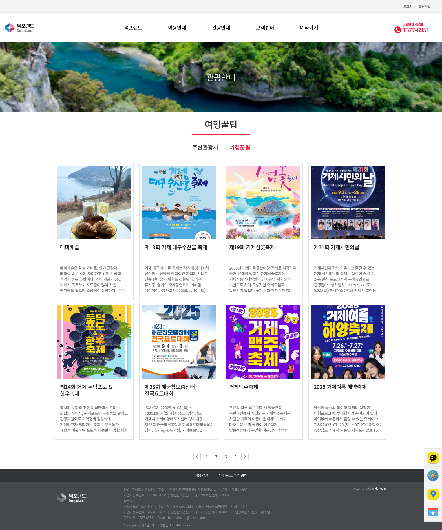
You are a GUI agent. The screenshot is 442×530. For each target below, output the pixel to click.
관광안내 (221, 27)
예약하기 (309, 27)
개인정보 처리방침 (233, 475)
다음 (245, 456)
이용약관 (202, 475)
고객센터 (265, 27)
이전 (197, 456)
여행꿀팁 (239, 147)
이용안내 (177, 27)
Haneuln (380, 488)
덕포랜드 (133, 27)
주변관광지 (205, 147)
